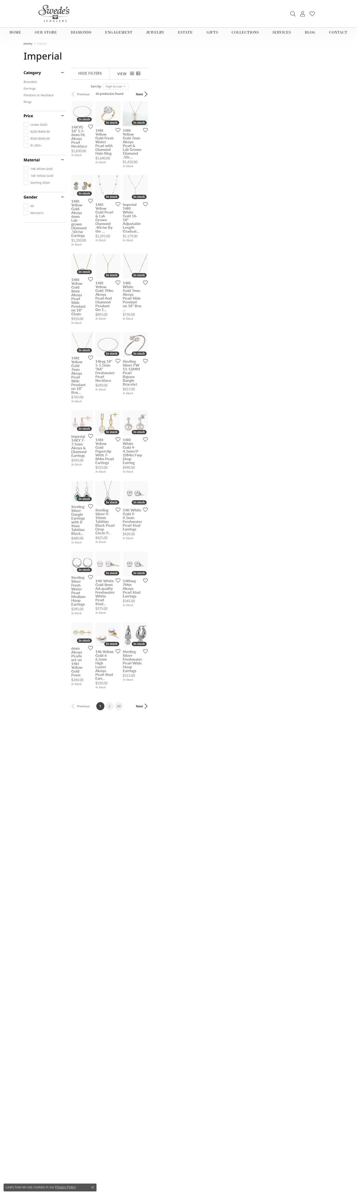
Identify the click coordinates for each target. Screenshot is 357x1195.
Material (32, 160)
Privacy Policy (65, 1187)
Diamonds (81, 32)
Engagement (119, 32)
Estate (185, 32)
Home (15, 32)
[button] (293, 13)
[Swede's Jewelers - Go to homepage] (55, 13)
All (212, 1007)
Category (32, 73)
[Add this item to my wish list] (153, 190)
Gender (30, 197)
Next (325, 94)
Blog (310, 32)
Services (281, 32)
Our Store (46, 32)
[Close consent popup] (92, 1187)
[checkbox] (35, 125)
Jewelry (155, 32)
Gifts (212, 32)
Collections (245, 32)
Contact (338, 32)
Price (28, 116)
